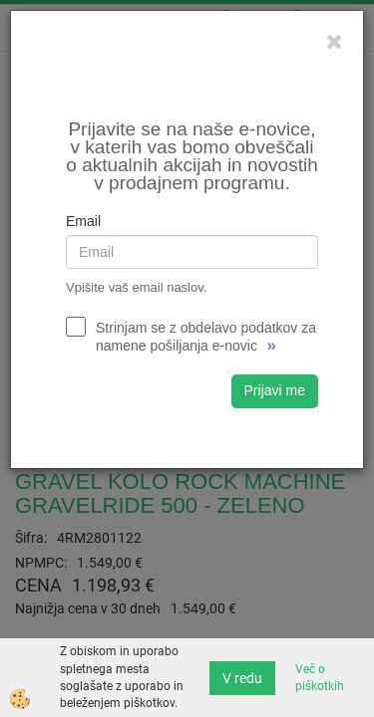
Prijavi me (274, 390)
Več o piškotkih (319, 677)
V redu (242, 678)
